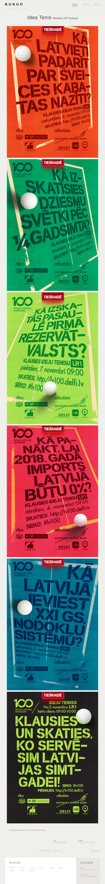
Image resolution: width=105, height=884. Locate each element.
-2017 (60, 868)
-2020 (12, 871)
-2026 (31, 871)
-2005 (22, 868)
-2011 (41, 868)
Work (74, 4)
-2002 (12, 868)
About (97, 4)
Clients (85, 4)
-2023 (21, 871)
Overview (95, 851)
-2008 (31, 868)
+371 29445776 (88, 877)
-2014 (51, 868)
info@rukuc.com (88, 870)
